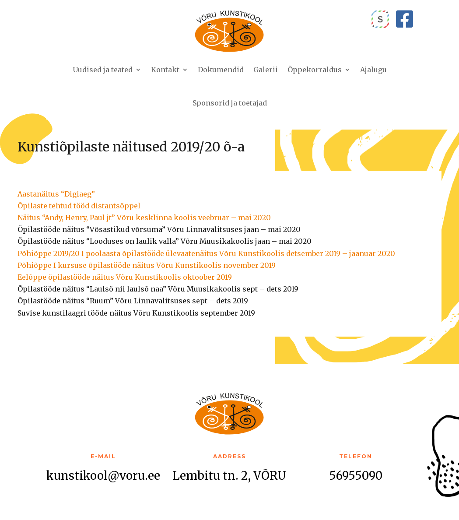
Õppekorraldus (314, 69)
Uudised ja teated (103, 69)
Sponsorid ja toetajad (230, 102)
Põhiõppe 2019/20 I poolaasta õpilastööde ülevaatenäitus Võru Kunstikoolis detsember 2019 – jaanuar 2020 (206, 253)
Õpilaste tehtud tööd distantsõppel (79, 205)
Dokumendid (221, 69)
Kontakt (165, 69)
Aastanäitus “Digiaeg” (56, 194)
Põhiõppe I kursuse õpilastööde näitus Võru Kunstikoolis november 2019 (147, 265)
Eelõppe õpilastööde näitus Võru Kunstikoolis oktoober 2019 (125, 277)
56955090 (355, 475)
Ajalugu (373, 69)
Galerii (265, 69)
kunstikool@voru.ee (103, 475)
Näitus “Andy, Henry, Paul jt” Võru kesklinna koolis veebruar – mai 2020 (144, 217)
